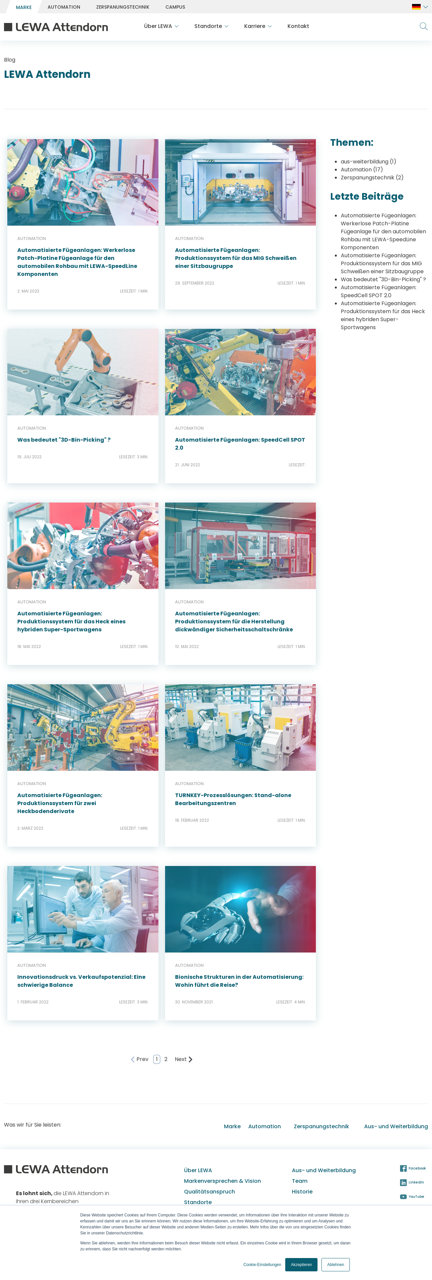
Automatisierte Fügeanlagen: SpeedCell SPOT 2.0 (378, 291)
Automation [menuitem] (264, 1126)
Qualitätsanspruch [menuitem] (209, 1191)
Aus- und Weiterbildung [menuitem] (396, 1126)
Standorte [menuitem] (198, 1202)
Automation (362, 169)
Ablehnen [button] (335, 1264)
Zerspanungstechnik (372, 177)
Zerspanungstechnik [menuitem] (321, 1126)
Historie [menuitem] (302, 1191)
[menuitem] (24, 7)
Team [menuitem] (300, 1181)
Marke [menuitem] (232, 1126)
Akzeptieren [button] (301, 1264)
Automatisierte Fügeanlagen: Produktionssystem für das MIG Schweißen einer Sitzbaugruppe (382, 263)
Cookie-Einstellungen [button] (262, 1264)
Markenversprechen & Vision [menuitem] (222, 1181)
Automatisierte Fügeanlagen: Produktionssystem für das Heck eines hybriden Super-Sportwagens (383, 315)
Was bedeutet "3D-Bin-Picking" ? (383, 279)
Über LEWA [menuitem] (198, 1170)
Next (184, 1059)
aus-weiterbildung (368, 161)
